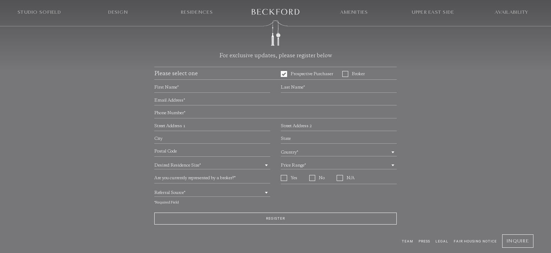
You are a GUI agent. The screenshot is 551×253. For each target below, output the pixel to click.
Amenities (354, 12)
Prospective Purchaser (307, 74)
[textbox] (339, 152)
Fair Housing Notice (475, 241)
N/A (346, 178)
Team (407, 241)
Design (118, 12)
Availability (511, 12)
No (317, 178)
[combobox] (339, 151)
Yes (289, 178)
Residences (197, 12)
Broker (353, 74)
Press (424, 241)
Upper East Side (433, 12)
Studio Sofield (39, 12)
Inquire (518, 241)
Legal (441, 241)
